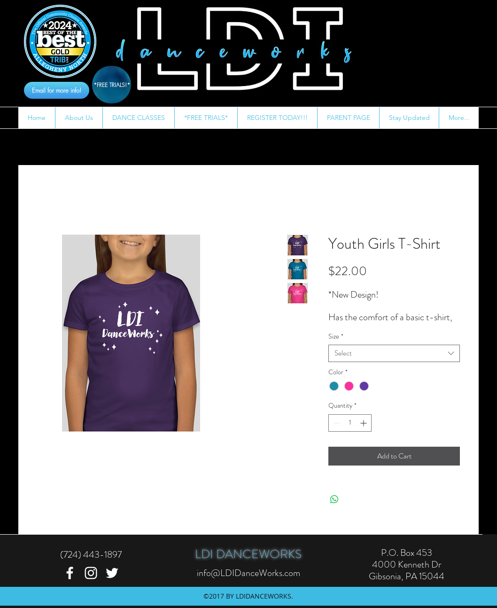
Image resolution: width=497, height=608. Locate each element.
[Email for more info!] (56, 90)
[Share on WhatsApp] (334, 499)
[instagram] (91, 573)
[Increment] (364, 423)
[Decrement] (336, 423)
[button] (78, 117)
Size (335, 336)
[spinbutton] (350, 423)
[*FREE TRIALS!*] (111, 84)
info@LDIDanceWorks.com (248, 573)
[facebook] (70, 573)
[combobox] (394, 353)
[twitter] (112, 573)
